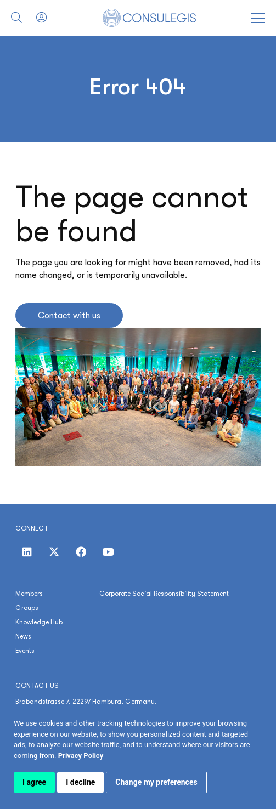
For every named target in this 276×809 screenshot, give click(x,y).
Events (25, 650)
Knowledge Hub (39, 622)
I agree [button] (34, 782)
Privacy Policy (80, 755)
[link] (80, 755)
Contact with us (69, 316)
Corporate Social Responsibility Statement (164, 593)
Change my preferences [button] (156, 782)
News (23, 636)
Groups (26, 608)
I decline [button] (80, 782)
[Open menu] (258, 18)
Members (29, 593)
